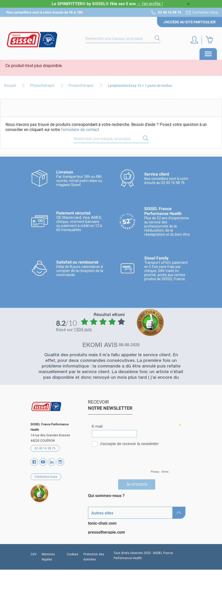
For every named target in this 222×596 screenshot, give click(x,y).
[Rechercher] (122, 38)
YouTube (43, 462)
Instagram (60, 462)
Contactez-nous (205, 12)
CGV (33, 580)
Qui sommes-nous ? (106, 495)
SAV (92, 540)
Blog (92, 531)
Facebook (34, 462)
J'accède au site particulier (189, 22)
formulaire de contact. (80, 129)
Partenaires (98, 522)
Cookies (72, 580)
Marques (96, 504)
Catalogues (98, 513)
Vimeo (52, 462)
